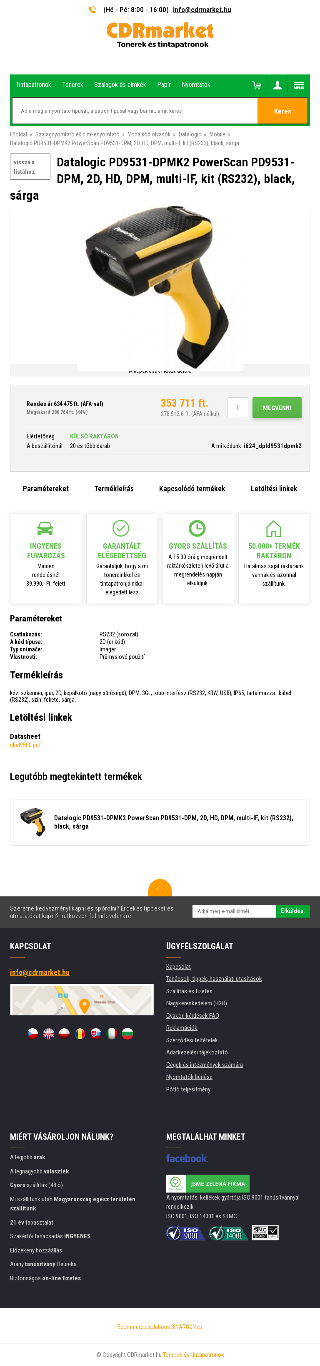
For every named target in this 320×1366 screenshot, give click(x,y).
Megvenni (277, 408)
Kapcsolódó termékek (192, 488)
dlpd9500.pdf (25, 745)
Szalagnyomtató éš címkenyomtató (77, 134)
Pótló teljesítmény (188, 1089)
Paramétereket (46, 488)
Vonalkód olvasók (149, 134)
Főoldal (18, 134)
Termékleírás (114, 488)
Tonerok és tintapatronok (193, 1355)
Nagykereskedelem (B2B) (196, 1003)
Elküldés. (293, 911)
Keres (282, 111)
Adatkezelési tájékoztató (197, 1052)
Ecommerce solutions (144, 1327)
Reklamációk (182, 1028)
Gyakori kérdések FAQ (192, 1016)
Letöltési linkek (274, 488)
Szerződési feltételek (192, 1040)
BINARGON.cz (187, 1327)
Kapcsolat (178, 966)
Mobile (217, 134)
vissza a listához (24, 167)
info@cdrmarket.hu (202, 9)
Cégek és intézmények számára (204, 1065)
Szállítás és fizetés (189, 991)
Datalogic (190, 134)
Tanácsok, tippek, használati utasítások (214, 978)
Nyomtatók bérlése (189, 1077)
